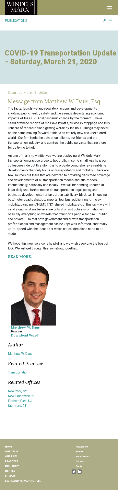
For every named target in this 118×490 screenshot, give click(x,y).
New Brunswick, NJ (21, 396)
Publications (83, 456)
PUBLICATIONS (16, 21)
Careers (80, 461)
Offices (10, 471)
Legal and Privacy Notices (23, 480)
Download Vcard (24, 335)
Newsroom (82, 446)
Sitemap (10, 476)
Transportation (18, 372)
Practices (11, 461)
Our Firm (11, 456)
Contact (80, 466)
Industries (12, 466)
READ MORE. (20, 256)
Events (79, 451)
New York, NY (17, 391)
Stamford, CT (17, 406)
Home (9, 446)
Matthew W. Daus (25, 327)
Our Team (11, 451)
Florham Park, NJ (20, 401)
